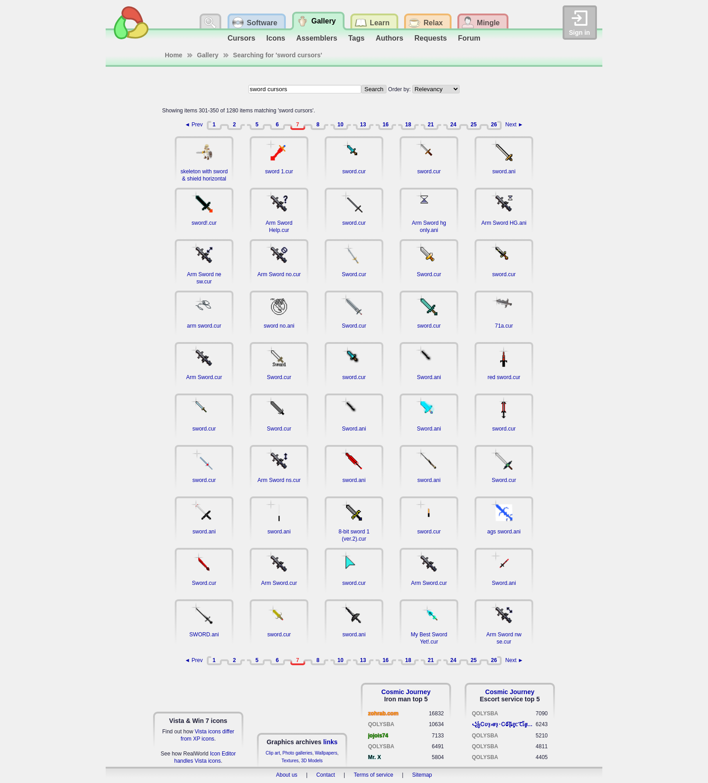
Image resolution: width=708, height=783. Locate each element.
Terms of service (373, 775)
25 (473, 124)
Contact (325, 775)
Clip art (273, 753)
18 (408, 124)
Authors (389, 38)
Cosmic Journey (406, 691)
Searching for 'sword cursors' (277, 55)
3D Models (312, 760)
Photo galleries (297, 753)
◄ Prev (194, 124)
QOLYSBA (381, 724)
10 (340, 124)
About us (286, 775)
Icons (275, 38)
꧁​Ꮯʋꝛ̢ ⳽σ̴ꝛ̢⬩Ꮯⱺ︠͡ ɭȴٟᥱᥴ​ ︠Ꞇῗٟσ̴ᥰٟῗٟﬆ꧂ (504, 724)
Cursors (241, 38)
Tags (356, 38)
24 (453, 124)
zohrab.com (383, 713)
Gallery (207, 55)
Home (173, 55)
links (330, 742)
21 (430, 124)
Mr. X (374, 757)
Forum (469, 38)
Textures (289, 760)
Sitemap (422, 775)
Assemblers (316, 38)
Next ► (514, 124)
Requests (431, 38)
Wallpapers (326, 753)
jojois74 (378, 735)
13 (363, 124)
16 (385, 124)
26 (494, 124)
